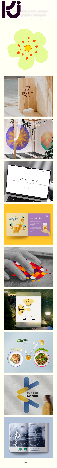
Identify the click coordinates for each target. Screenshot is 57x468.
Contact (44, 2)
